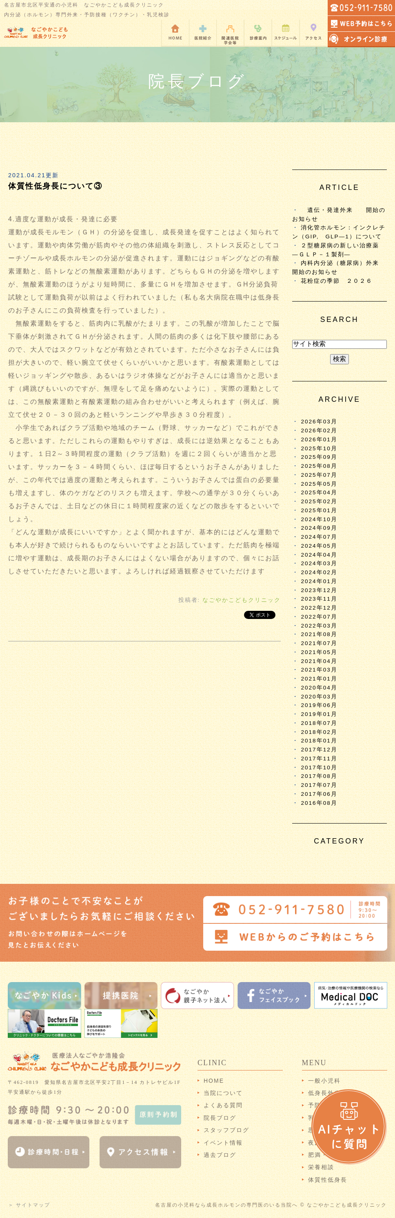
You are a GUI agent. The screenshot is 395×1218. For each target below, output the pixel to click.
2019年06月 (319, 705)
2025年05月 (319, 484)
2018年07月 (319, 723)
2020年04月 (319, 688)
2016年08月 (319, 803)
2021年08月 (319, 634)
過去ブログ (220, 1155)
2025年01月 (319, 510)
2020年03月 (319, 697)
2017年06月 (319, 794)
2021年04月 (319, 661)
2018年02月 (319, 732)
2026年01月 (319, 439)
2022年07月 (319, 617)
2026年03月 (319, 421)
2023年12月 (319, 590)
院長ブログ (220, 1117)
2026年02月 (319, 430)
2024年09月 (319, 528)
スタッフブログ (226, 1130)
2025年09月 (319, 457)
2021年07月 (319, 643)
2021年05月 (319, 652)
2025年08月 (319, 466)
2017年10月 (319, 767)
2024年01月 (319, 581)
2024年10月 (319, 519)
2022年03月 (319, 626)
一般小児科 (324, 1080)
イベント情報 (223, 1142)
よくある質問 (223, 1105)
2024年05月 (319, 546)
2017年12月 (319, 750)
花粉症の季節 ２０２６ (337, 281)
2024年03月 (319, 563)
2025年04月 (319, 492)
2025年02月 (319, 501)
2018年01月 (319, 741)
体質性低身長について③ (55, 186)
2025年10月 (319, 448)
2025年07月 (319, 475)
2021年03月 (319, 670)
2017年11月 (319, 758)
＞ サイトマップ (29, 1205)
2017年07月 (319, 785)
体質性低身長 (327, 1179)
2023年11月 (319, 599)
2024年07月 (319, 537)
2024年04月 (319, 555)
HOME (214, 1080)
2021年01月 (319, 679)
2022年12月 (319, 608)
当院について (223, 1093)
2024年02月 (319, 572)
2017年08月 (319, 776)
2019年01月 (319, 714)
